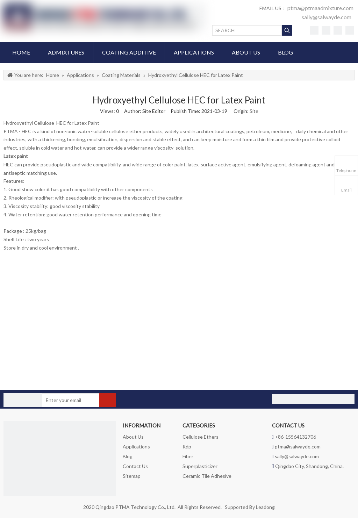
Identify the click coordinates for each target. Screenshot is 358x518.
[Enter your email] (69, 400)
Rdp (186, 446)
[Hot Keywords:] (287, 30)
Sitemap (132, 476)
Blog (128, 456)
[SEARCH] (247, 30)
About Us (133, 437)
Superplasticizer (199, 466)
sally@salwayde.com (326, 17)
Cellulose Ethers (200, 437)
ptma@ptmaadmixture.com (320, 8)
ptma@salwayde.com (298, 446)
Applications (136, 446)
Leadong (265, 507)
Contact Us (135, 466)
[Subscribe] (107, 400)
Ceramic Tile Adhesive (206, 476)
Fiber (187, 456)
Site (254, 111)
